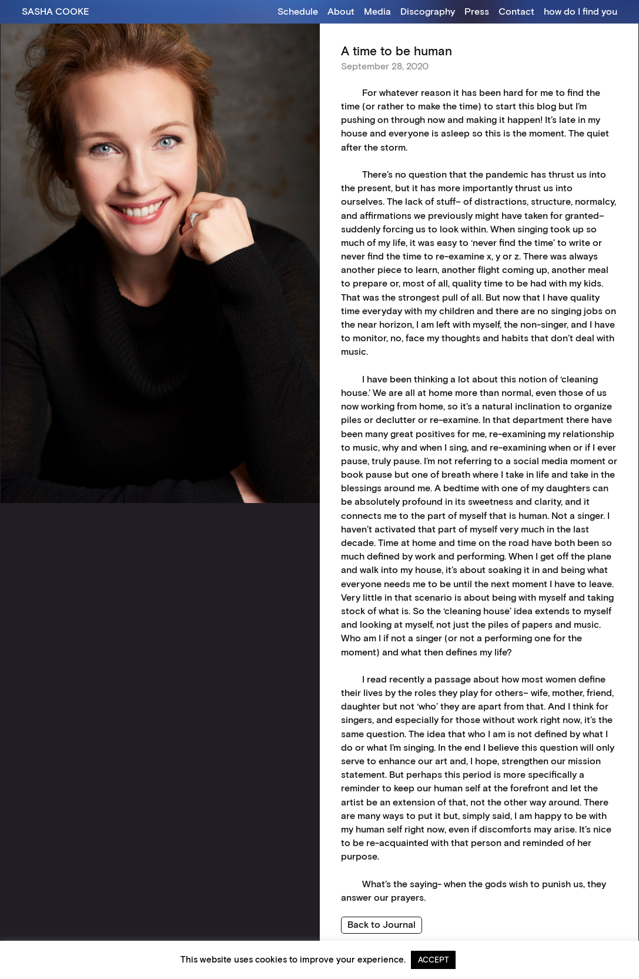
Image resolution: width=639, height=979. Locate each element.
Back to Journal (381, 924)
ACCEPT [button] (433, 959)
